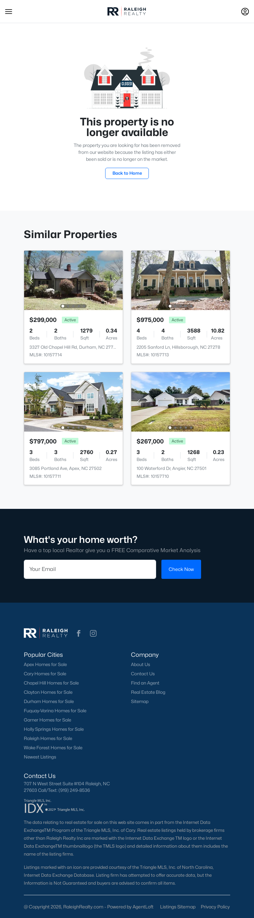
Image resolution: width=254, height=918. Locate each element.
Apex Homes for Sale (45, 664)
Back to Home (127, 173)
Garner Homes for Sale (47, 720)
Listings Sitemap (177, 906)
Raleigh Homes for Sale (48, 738)
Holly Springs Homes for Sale (54, 729)
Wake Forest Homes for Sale (53, 747)
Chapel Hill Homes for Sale (51, 683)
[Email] (90, 569)
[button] (9, 12)
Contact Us (143, 673)
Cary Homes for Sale (45, 673)
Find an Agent (145, 683)
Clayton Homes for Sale (48, 692)
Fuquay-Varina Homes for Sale (55, 710)
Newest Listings (40, 756)
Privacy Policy (215, 906)
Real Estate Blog (148, 692)
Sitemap (139, 701)
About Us (140, 664)
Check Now (181, 569)
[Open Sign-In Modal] (245, 11)
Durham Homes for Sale (49, 701)
